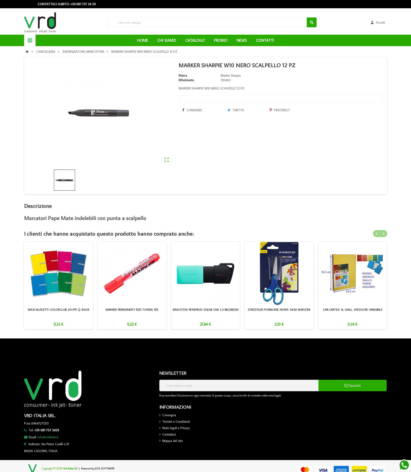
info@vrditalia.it (47, 437)
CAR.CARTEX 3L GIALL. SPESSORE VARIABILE (352, 309)
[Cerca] (212, 22)
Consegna (169, 415)
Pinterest (280, 110)
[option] (58, 285)
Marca (183, 75)
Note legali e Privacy (176, 428)
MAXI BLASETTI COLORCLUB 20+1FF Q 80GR (58, 309)
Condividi (192, 110)
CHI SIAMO (166, 40)
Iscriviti (352, 385)
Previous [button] (376, 233)
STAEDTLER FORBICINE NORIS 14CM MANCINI (279, 309)
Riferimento (186, 80)
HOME (142, 40)
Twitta (235, 110)
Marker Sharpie (231, 75)
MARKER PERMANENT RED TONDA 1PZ (132, 309)
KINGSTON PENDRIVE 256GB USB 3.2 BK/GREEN (206, 309)
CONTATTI (265, 40)
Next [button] (383, 233)
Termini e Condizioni (176, 421)
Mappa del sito (172, 441)
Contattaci (169, 434)
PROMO (220, 40)
